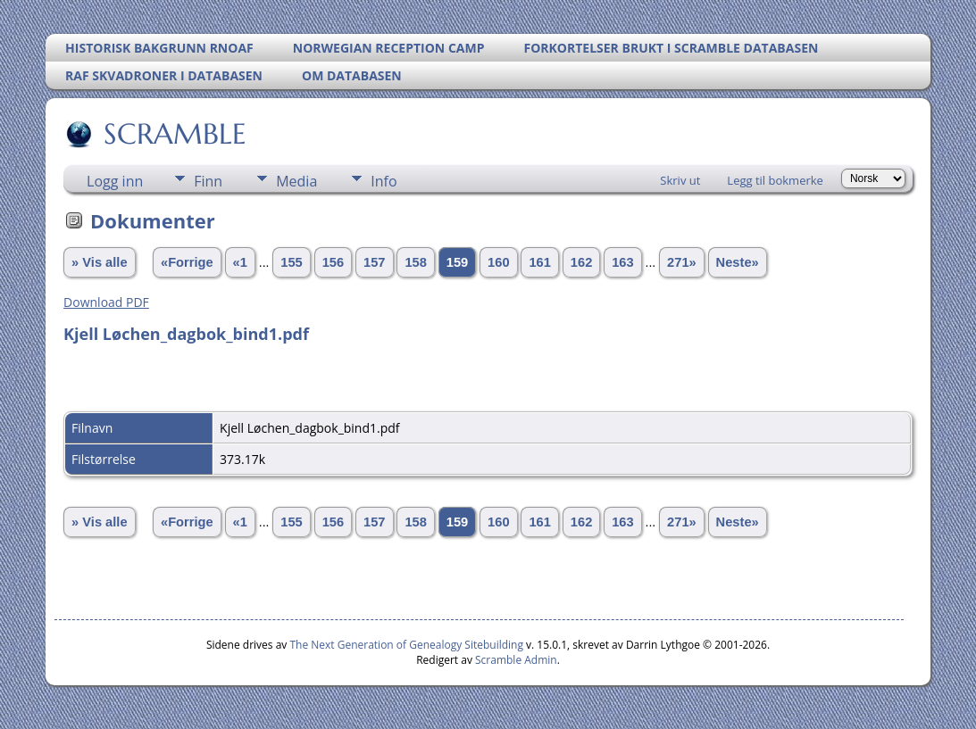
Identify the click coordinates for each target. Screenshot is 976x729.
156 (333, 262)
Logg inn (115, 181)
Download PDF (106, 302)
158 (415, 262)
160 (498, 262)
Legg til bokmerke (775, 180)
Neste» (737, 262)
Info (383, 181)
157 (374, 262)
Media (296, 181)
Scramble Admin (516, 659)
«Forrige (187, 262)
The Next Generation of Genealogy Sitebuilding (406, 644)
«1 (240, 262)
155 (291, 262)
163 (622, 262)
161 (539, 262)
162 (581, 262)
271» (682, 262)
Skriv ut (680, 180)
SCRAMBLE (173, 134)
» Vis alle (99, 262)
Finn (208, 181)
